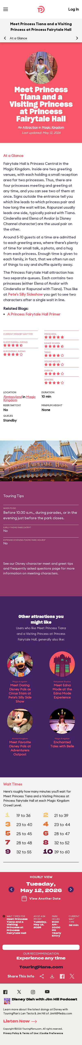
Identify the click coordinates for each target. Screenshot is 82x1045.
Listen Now (21, 1021)
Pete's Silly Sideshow (25, 294)
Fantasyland (12, 397)
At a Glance (18, 38)
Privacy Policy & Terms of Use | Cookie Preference (33, 1033)
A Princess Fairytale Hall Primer (33, 314)
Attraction (30, 127)
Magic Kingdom (53, 127)
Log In (73, 9)
